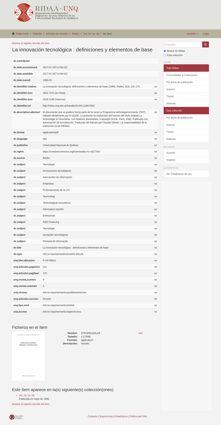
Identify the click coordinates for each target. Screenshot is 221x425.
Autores (170, 89)
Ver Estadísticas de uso (179, 174)
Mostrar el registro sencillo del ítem (31, 43)
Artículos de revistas (57, 33)
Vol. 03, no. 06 (91, 33)
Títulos (170, 96)
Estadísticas (121, 416)
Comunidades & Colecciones (182, 75)
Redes (75, 33)
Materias (171, 103)
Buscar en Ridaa (174, 50)
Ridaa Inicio (22, 33)
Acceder (170, 152)
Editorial (37, 33)
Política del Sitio (138, 416)
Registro (170, 160)
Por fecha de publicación (179, 82)
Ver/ (140, 333)
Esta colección (173, 55)
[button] (192, 33)
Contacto (92, 416)
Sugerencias (106, 416)
